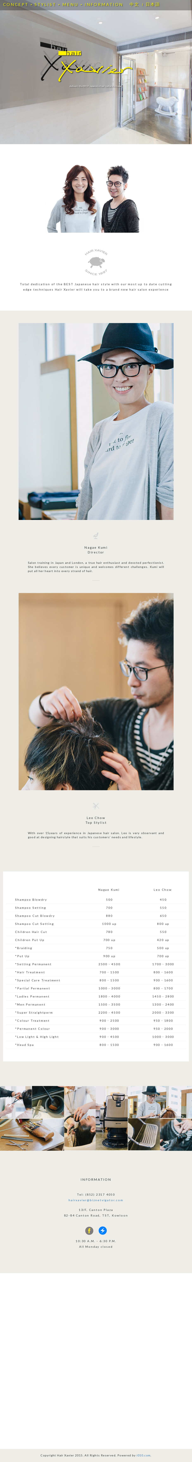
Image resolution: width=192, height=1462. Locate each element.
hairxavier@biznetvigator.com (96, 1200)
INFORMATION (104, 4)
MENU (70, 4)
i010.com (143, 1455)
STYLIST (45, 4)
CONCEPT (15, 4)
